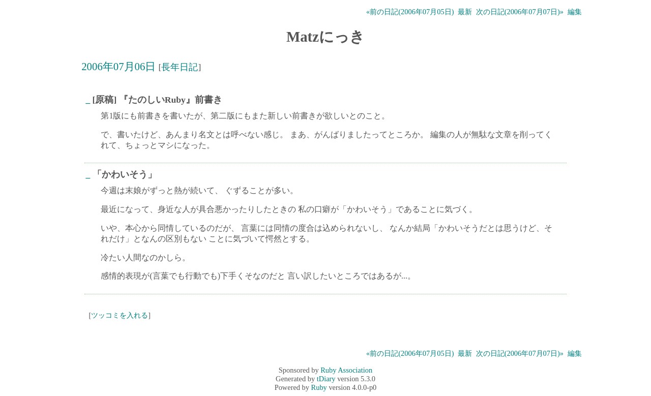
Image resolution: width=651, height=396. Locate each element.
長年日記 (179, 67)
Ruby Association (346, 370)
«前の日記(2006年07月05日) (410, 12)
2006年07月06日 (118, 66)
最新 (465, 12)
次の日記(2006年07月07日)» (520, 12)
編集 (575, 12)
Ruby (319, 387)
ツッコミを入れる (119, 315)
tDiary (326, 379)
